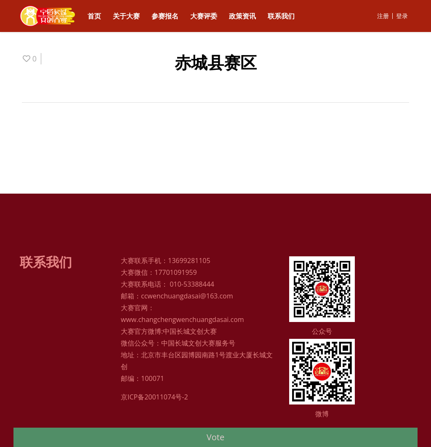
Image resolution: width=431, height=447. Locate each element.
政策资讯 (242, 16)
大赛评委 (203, 16)
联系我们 (281, 16)
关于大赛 (126, 16)
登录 (402, 16)
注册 (383, 16)
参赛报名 (165, 16)
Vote (215, 437)
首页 (94, 16)
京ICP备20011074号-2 (154, 397)
